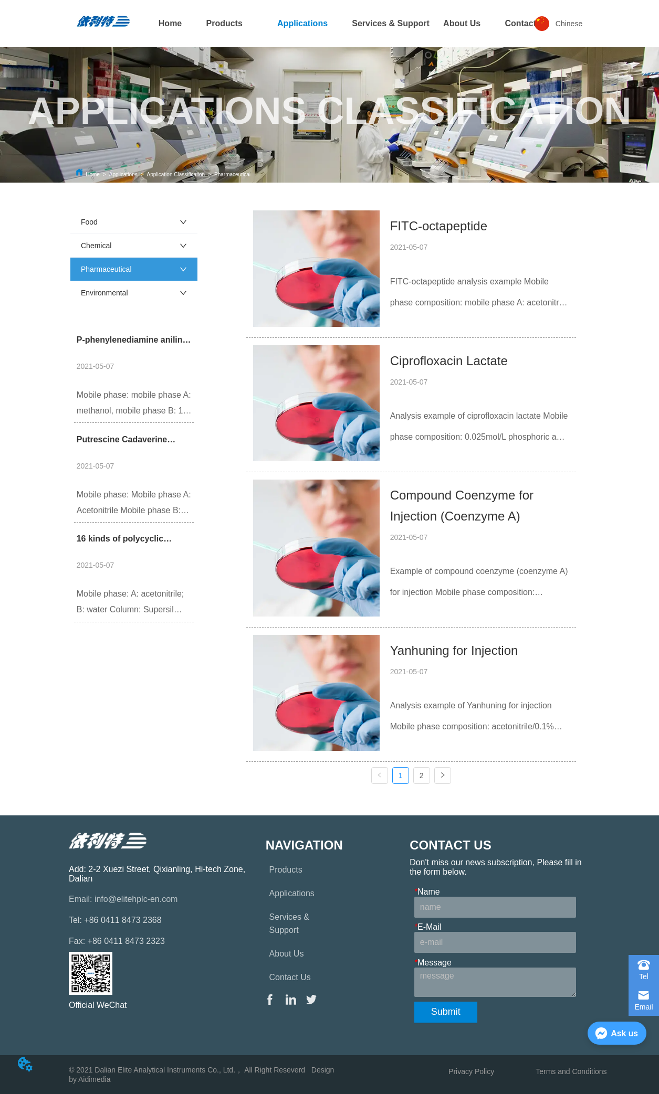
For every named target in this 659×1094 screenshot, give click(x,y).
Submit (446, 1011)
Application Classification (176, 174)
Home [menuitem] (170, 23)
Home (93, 174)
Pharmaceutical (232, 174)
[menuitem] (224, 23)
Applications (123, 174)
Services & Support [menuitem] (391, 23)
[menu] (330, 23)
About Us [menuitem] (461, 23)
